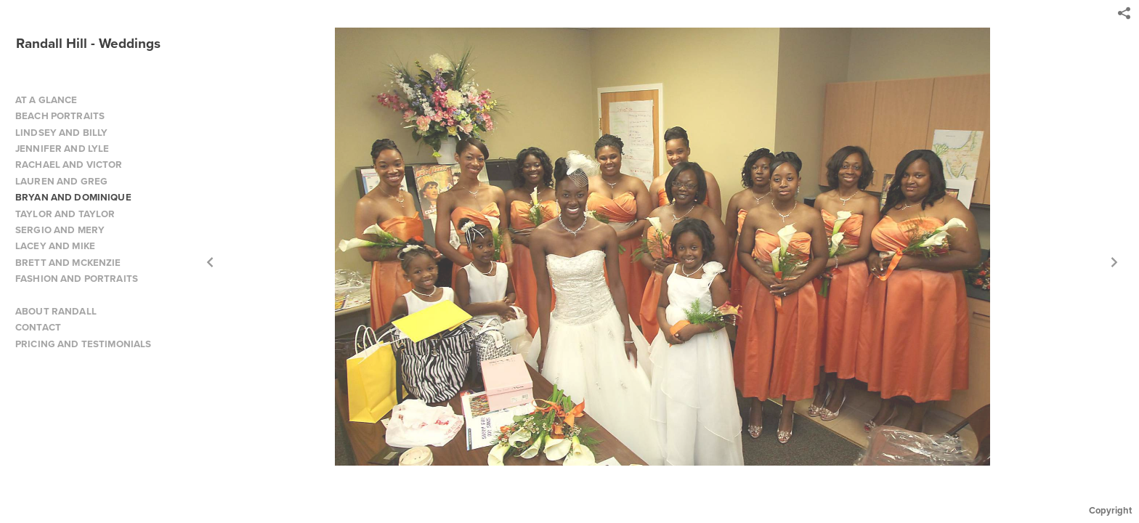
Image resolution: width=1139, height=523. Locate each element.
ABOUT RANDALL (56, 311)
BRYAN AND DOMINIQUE (73, 197)
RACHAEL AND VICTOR (69, 164)
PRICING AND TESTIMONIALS (83, 344)
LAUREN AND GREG (61, 181)
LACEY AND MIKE (55, 246)
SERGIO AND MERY (60, 230)
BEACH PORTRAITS (60, 116)
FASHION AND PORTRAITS (76, 278)
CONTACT (38, 327)
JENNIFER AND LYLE (62, 148)
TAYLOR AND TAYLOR (65, 214)
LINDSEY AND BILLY (61, 132)
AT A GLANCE (46, 100)
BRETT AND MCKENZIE (68, 262)
